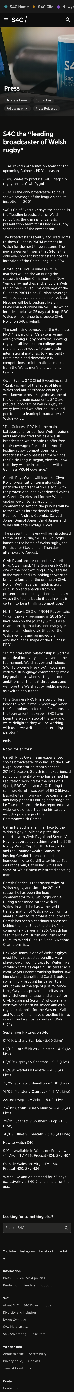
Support (46, 1285)
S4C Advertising (14, 1334)
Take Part (38, 1334)
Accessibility (38, 1354)
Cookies (34, 1361)
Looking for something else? (28, 1216)
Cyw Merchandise (16, 1327)
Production (11, 1285)
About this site (13, 1354)
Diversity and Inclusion (19, 1312)
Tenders (29, 1285)
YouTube (9, 1251)
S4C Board (31, 1305)
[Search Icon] (68, 20)
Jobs (47, 1305)
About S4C (11, 1305)
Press (7, 1278)
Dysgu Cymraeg (14, 1319)
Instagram (27, 1251)
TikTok (63, 1251)
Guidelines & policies (30, 1278)
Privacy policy (13, 1361)
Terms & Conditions (17, 1368)
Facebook (46, 1251)
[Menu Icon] (6, 20)
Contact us (11, 1388)
